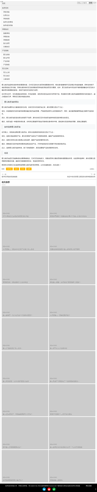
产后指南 (5, 50)
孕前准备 (6, 12)
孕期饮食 (6, 36)
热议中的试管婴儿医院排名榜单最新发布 (81, 177)
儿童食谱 (6, 79)
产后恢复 (6, 64)
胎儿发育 (6, 43)
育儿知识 (6, 76)
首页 (3, 3)
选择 (29, 169)
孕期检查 (6, 40)
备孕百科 (5, 8)
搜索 (90, 3)
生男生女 (6, 15)
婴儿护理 (6, 58)
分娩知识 (6, 47)
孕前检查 (6, 19)
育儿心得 (6, 72)
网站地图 (89, 486)
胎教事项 (6, 33)
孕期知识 (5, 29)
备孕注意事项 (8, 22)
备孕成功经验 (8, 25)
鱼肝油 (9, 169)
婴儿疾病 (6, 54)
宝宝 (22, 169)
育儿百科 (5, 68)
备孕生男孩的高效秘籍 (9, 177)
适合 (16, 169)
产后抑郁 (6, 61)
